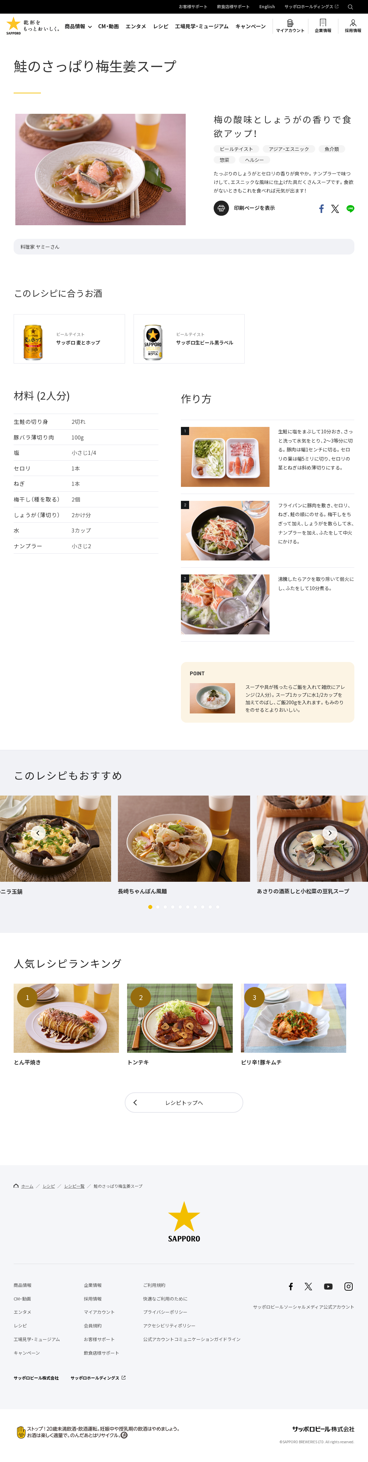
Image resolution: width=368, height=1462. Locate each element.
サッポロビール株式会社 (36, 1378)
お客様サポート (193, 7)
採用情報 (353, 30)
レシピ (160, 26)
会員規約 (93, 1325)
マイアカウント (290, 30)
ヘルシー (254, 159)
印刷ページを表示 (254, 208)
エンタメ (136, 26)
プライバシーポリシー (165, 1312)
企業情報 (323, 30)
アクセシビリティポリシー (169, 1325)
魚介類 (332, 148)
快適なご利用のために (165, 1298)
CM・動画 (108, 26)
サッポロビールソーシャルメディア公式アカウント (303, 1307)
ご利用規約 (154, 1285)
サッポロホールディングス (309, 7)
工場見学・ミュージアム (202, 26)
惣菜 (224, 159)
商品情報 (75, 26)
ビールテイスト (236, 148)
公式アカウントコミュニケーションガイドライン (192, 1339)
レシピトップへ (184, 1102)
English (267, 7)
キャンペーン (250, 26)
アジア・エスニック (289, 148)
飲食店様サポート (233, 7)
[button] (150, 907)
